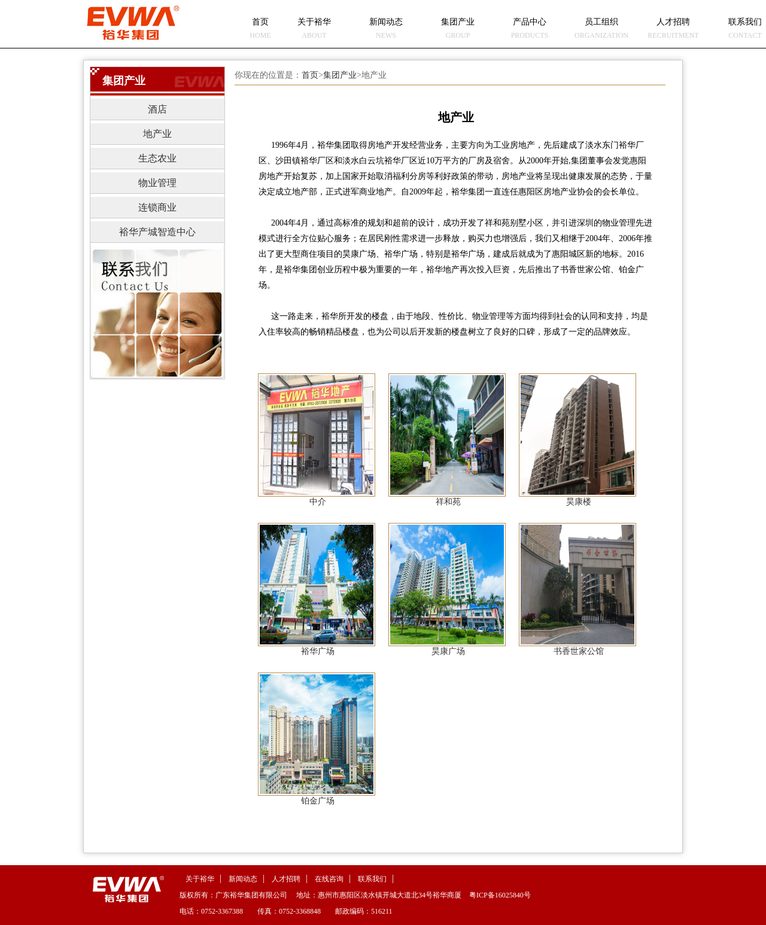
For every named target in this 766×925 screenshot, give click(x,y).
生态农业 (157, 158)
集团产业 (340, 75)
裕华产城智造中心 (157, 232)
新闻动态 (243, 879)
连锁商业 (157, 207)
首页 (310, 75)
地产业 (157, 134)
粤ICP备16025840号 (500, 895)
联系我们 (372, 879)
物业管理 (157, 183)
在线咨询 (329, 879)
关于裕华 (200, 879)
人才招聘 (286, 879)
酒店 (157, 109)
